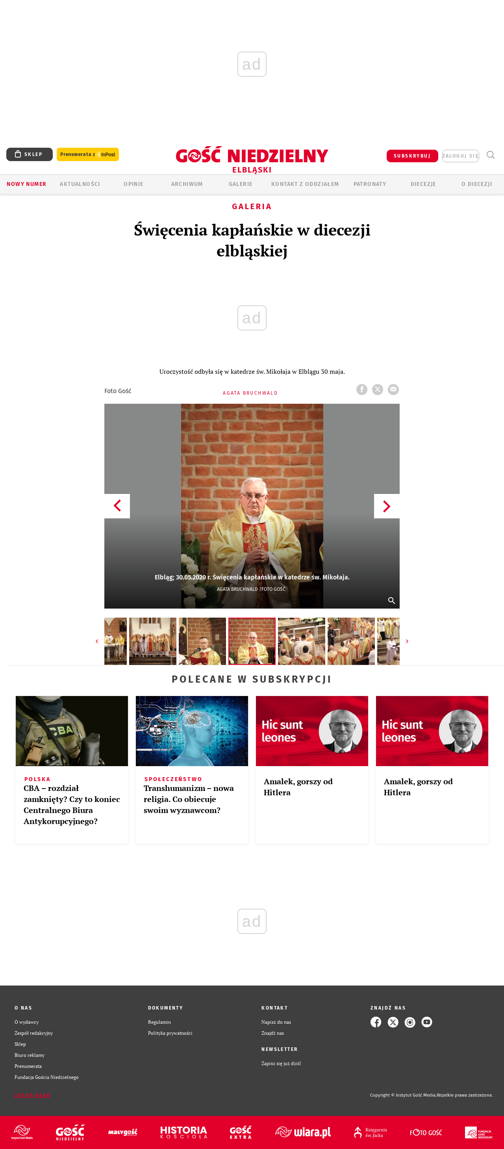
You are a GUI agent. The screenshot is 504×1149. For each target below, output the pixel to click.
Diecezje (423, 184)
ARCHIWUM (187, 184)
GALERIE (241, 184)
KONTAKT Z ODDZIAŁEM (305, 184)
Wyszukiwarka (490, 155)
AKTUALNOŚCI (80, 184)
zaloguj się (461, 156)
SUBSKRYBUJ (412, 156)
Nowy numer (26, 184)
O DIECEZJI (476, 184)
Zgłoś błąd (33, 1095)
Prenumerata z (87, 154)
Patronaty (370, 184)
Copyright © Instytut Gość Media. (403, 1095)
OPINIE (133, 184)
